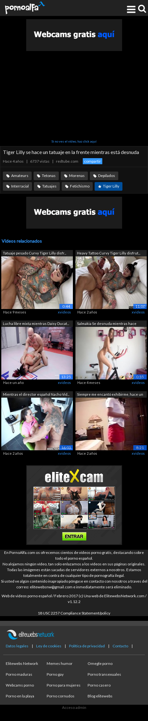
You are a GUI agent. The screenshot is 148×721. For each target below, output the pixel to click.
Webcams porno (20, 685)
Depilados (106, 175)
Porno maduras (19, 674)
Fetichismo (80, 186)
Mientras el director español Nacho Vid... (36, 394)
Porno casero (99, 685)
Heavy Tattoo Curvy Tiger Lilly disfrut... (108, 253)
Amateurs (19, 175)
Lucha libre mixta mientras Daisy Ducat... (36, 323)
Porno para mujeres (64, 685)
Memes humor (60, 663)
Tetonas (49, 175)
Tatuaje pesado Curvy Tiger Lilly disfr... (34, 253)
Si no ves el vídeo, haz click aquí (74, 141)
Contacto (120, 646)
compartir (92, 161)
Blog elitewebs (100, 696)
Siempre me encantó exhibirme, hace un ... (110, 395)
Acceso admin (74, 707)
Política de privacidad (87, 646)
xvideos (64, 312)
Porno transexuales (104, 674)
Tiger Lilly (111, 186)
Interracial (20, 186)
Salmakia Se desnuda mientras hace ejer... (106, 324)
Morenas (77, 175)
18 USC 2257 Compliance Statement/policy (74, 613)
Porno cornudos (60, 696)
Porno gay (55, 674)
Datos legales (17, 646)
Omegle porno (100, 663)
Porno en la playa (20, 696)
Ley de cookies (48, 646)
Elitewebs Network (22, 663)
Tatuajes (49, 186)
